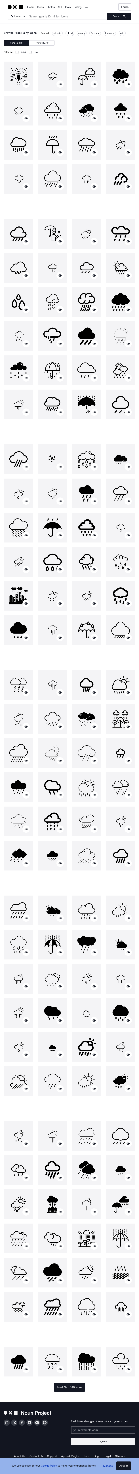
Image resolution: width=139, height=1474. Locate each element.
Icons (40, 7)
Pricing (77, 7)
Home (30, 7)
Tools (68, 7)
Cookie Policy (50, 1467)
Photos (51, 7)
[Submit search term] (119, 16)
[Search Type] (17, 16)
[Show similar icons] (26, 84)
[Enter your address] (103, 1430)
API (60, 7)
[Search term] (67, 16)
